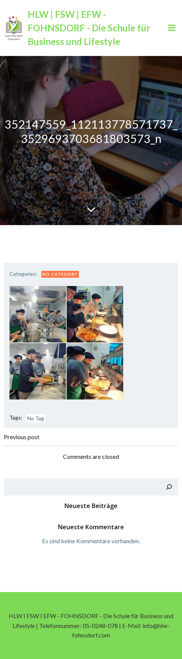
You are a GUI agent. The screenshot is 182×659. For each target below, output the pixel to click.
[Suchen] (169, 487)
